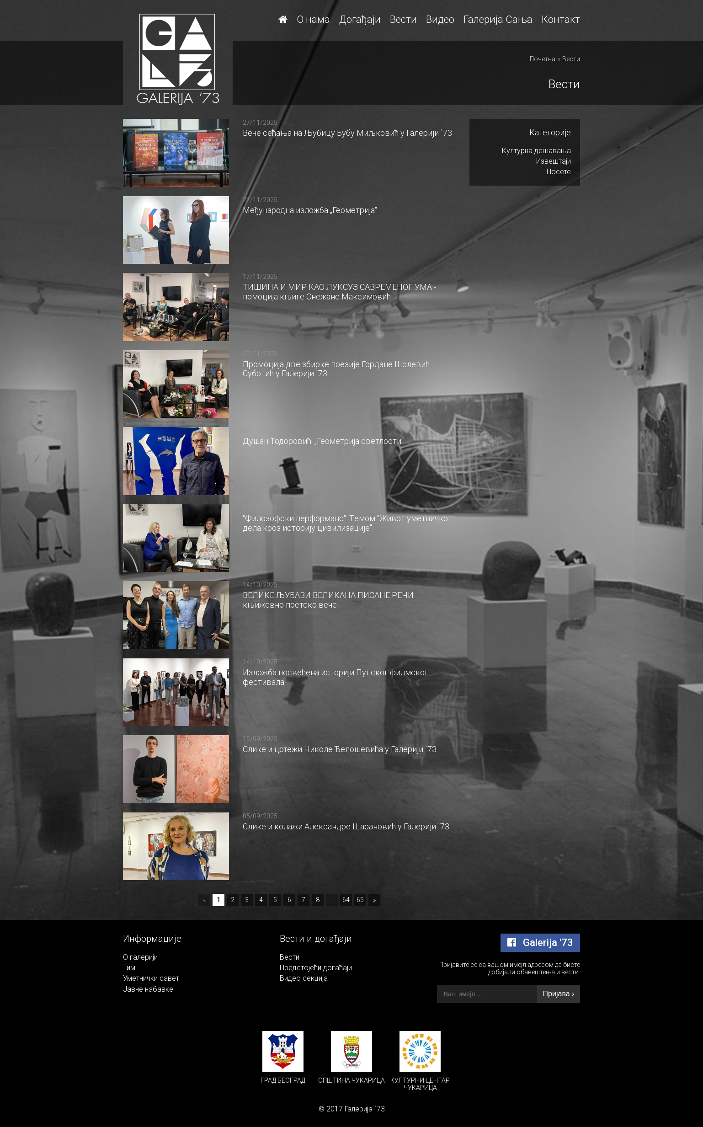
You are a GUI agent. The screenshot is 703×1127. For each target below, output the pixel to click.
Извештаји (553, 161)
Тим (129, 967)
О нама (313, 19)
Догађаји (360, 19)
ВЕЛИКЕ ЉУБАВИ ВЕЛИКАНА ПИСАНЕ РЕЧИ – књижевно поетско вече (332, 599)
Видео (440, 19)
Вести (403, 19)
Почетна (542, 59)
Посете (559, 171)
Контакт (561, 19)
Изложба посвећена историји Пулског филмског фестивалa (335, 677)
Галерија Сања (498, 19)
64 (346, 899)
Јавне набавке (148, 989)
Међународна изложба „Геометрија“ (310, 210)
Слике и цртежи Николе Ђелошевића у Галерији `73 (340, 749)
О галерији (140, 957)
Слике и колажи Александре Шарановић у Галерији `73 (346, 826)
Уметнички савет (151, 978)
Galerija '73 (540, 942)
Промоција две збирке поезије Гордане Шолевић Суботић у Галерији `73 (336, 369)
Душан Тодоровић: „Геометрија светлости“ (323, 441)
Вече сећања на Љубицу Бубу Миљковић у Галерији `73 (347, 133)
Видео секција (304, 978)
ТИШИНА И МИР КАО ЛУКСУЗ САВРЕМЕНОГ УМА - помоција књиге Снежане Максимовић (339, 291)
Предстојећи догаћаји (316, 967)
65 (360, 899)
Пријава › (559, 994)
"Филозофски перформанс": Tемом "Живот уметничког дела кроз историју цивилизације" (347, 523)
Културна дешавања (536, 150)
